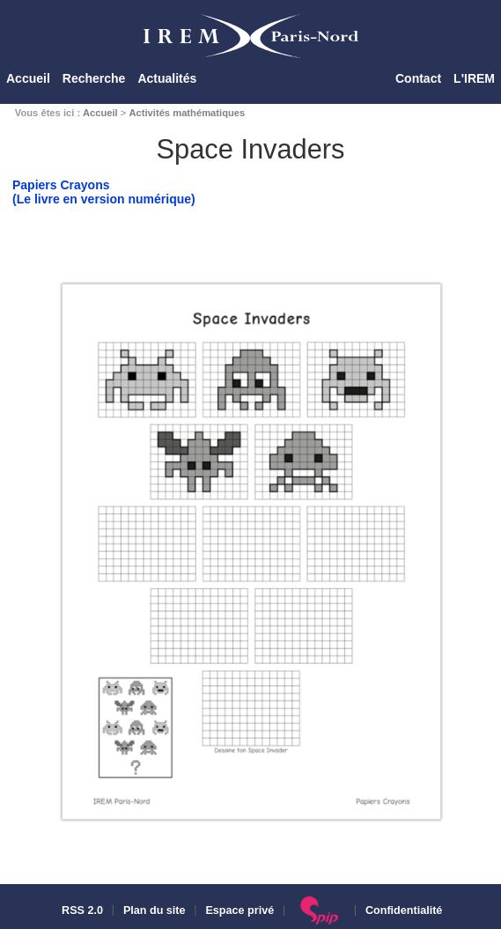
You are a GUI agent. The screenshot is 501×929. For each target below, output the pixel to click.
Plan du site (154, 910)
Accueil (28, 78)
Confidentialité (403, 910)
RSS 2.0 (81, 910)
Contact (418, 78)
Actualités (166, 78)
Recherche (94, 78)
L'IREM (474, 78)
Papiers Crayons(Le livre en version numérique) (103, 192)
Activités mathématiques (187, 112)
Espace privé (239, 910)
